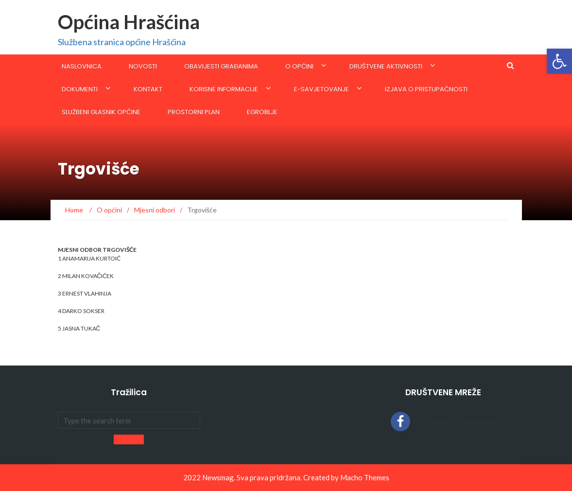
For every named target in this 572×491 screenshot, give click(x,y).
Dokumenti (80, 89)
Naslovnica (82, 66)
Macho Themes (364, 477)
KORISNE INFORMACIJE (224, 89)
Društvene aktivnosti (385, 66)
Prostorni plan (194, 112)
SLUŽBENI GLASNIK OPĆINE (101, 112)
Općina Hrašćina (129, 22)
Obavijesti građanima (221, 66)
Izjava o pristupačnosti (426, 89)
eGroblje (262, 112)
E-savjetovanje (321, 89)
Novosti (143, 66)
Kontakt (148, 89)
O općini (299, 66)
